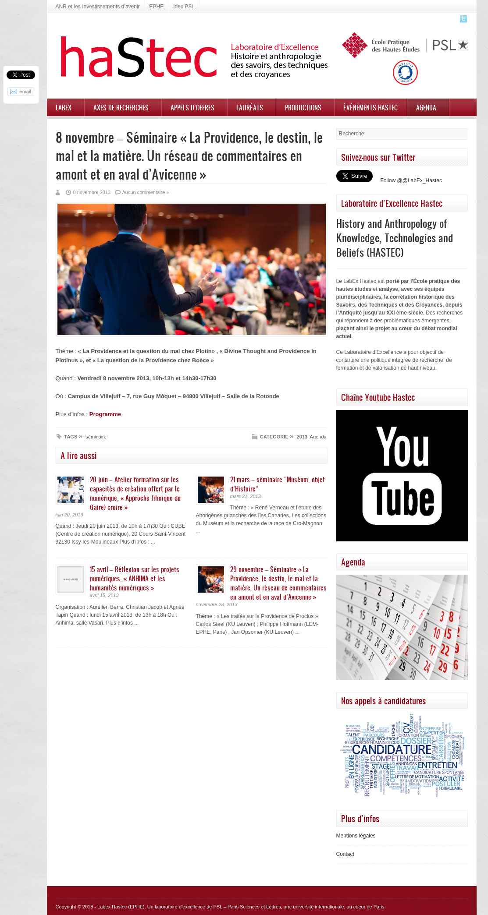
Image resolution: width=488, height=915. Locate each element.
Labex (63, 107)
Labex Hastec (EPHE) (121, 906)
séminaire (96, 436)
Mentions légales (356, 836)
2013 (302, 436)
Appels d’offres (192, 107)
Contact (345, 854)
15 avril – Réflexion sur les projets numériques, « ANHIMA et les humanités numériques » (134, 578)
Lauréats (249, 107)
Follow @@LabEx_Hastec (411, 180)
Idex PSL (184, 7)
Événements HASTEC (370, 107)
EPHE (157, 7)
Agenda (426, 107)
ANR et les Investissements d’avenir (98, 7)
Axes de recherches (121, 107)
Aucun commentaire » (145, 192)
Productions (303, 107)
